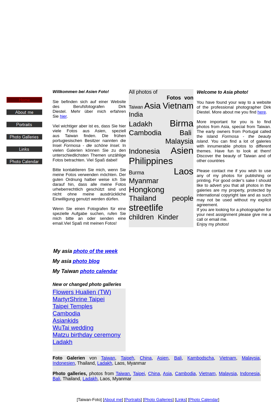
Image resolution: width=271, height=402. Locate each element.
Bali (177, 358)
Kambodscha (200, 358)
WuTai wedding (73, 327)
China (146, 358)
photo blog (86, 261)
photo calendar (98, 271)
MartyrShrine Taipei (79, 299)
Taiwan (108, 358)
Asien (162, 358)
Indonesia (250, 373)
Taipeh (127, 358)
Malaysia (251, 358)
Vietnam (227, 358)
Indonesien (64, 363)
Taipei (139, 373)
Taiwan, (123, 373)
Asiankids (66, 320)
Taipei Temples (72, 306)
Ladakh (104, 363)
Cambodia (66, 313)
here (261, 112)
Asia (167, 373)
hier (63, 116)
